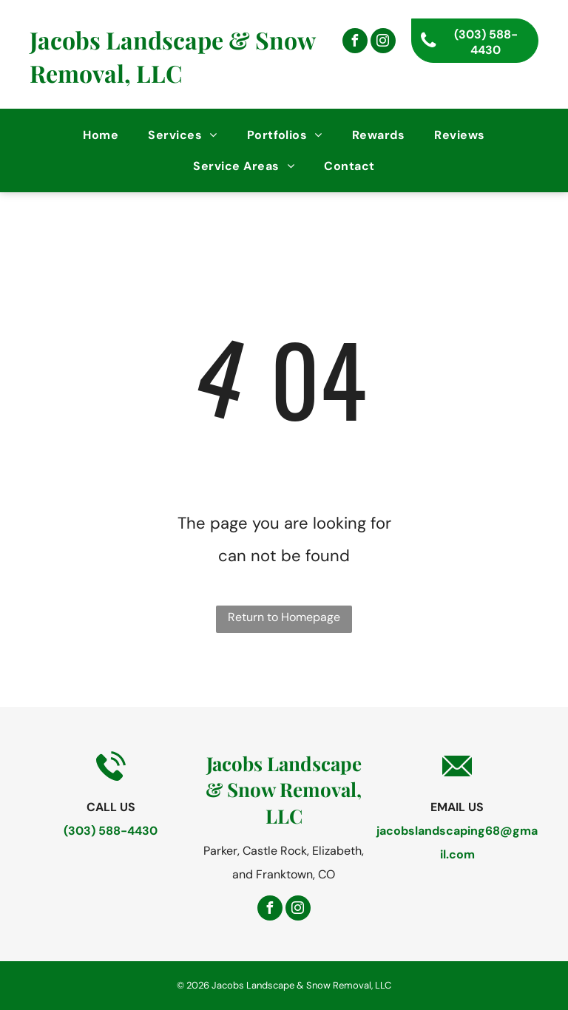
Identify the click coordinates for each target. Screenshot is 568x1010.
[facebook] (355, 42)
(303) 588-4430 (111, 830)
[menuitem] (100, 135)
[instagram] (383, 42)
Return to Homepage (284, 617)
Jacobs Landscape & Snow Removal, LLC (172, 56)
